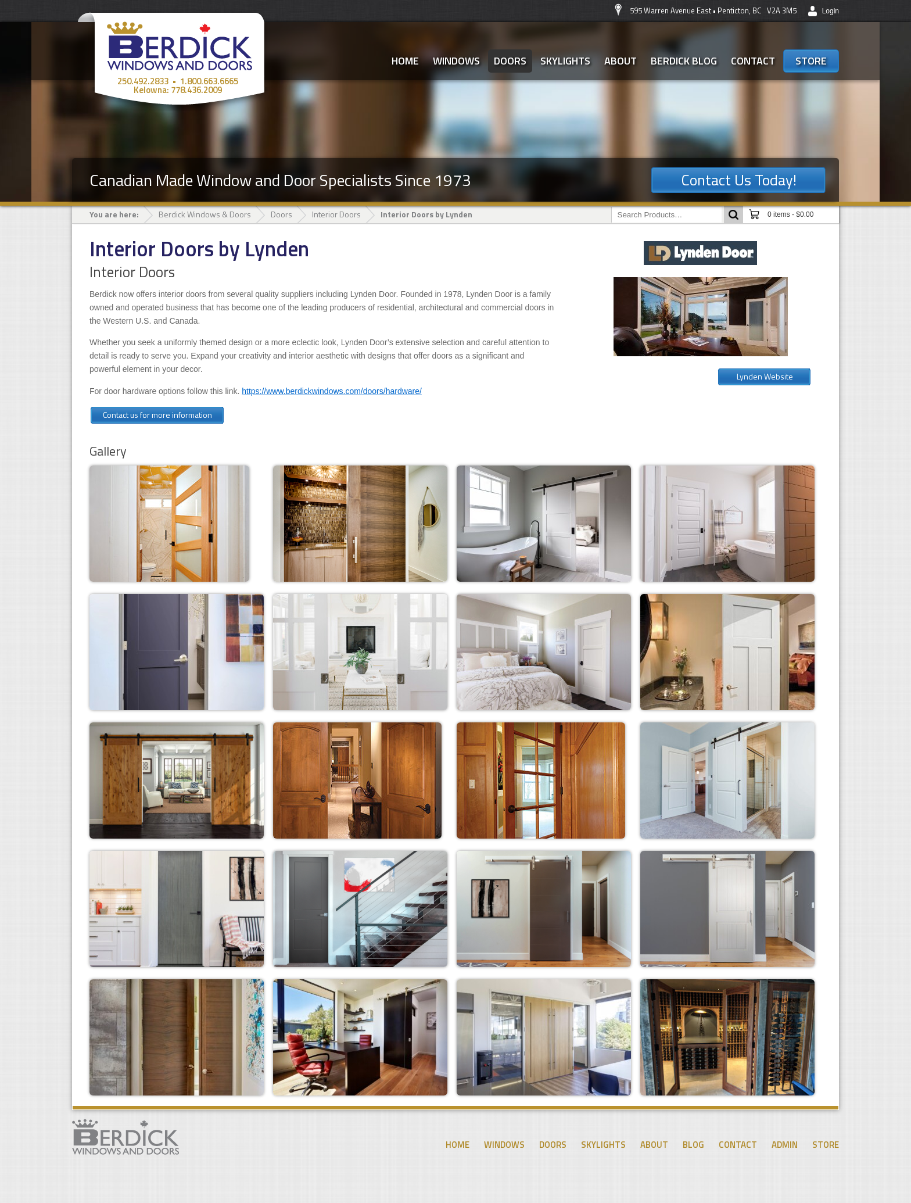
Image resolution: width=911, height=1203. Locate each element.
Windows (456, 61)
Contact (753, 61)
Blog (693, 1144)
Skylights (565, 61)
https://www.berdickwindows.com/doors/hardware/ (332, 391)
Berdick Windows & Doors (205, 214)
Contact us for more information (157, 415)
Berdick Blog (684, 61)
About (620, 61)
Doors (510, 61)
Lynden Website (765, 376)
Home (405, 61)
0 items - (790, 214)
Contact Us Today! (739, 180)
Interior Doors (336, 214)
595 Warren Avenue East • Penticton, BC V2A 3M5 (713, 10)
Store (811, 61)
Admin (785, 1144)
